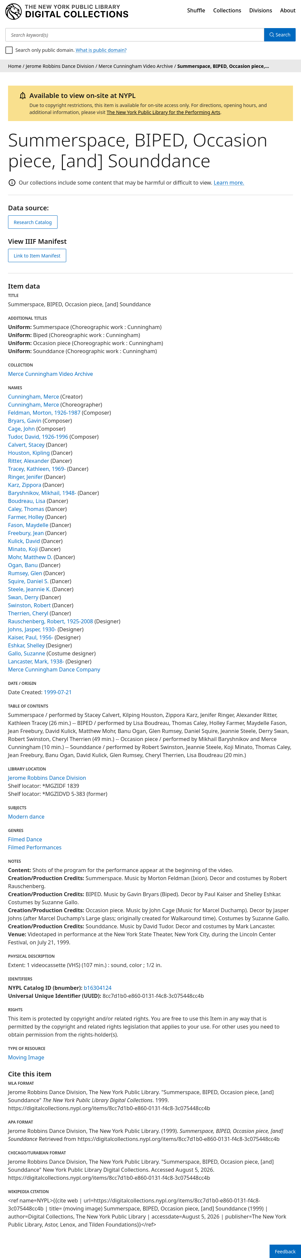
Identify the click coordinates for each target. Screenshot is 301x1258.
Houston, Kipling (29, 452)
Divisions (260, 10)
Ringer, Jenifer (25, 477)
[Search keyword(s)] (134, 34)
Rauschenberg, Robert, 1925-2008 (50, 621)
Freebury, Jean (26, 533)
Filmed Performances (35, 847)
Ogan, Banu (23, 565)
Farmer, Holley (26, 517)
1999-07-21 (58, 692)
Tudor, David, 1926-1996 (38, 436)
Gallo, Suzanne (26, 653)
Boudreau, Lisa (26, 501)
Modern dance (26, 816)
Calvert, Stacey (26, 444)
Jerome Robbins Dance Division (47, 777)
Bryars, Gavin (24, 420)
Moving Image (26, 1057)
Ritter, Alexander (28, 460)
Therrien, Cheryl (28, 613)
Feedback (285, 1251)
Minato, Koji (23, 549)
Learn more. (229, 182)
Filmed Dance (25, 839)
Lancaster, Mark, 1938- (36, 661)
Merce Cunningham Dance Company (54, 669)
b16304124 (97, 987)
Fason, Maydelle (28, 525)
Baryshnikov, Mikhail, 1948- (42, 493)
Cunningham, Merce (33, 396)
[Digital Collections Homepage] (66, 11)
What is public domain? (101, 50)
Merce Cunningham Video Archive (50, 374)
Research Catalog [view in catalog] (33, 222)
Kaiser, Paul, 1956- (30, 637)
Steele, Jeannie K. (29, 589)
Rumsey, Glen (25, 573)
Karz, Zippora (24, 485)
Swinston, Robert (29, 605)
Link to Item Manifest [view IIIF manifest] (37, 255)
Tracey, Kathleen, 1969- (37, 469)
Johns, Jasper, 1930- (32, 629)
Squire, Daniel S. (28, 581)
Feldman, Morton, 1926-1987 (44, 412)
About (288, 10)
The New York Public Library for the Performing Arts (163, 112)
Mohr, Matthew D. (30, 557)
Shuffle (196, 10)
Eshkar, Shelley (26, 645)
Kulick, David (24, 541)
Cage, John (21, 428)
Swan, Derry (23, 597)
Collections (227, 10)
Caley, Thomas (26, 509)
